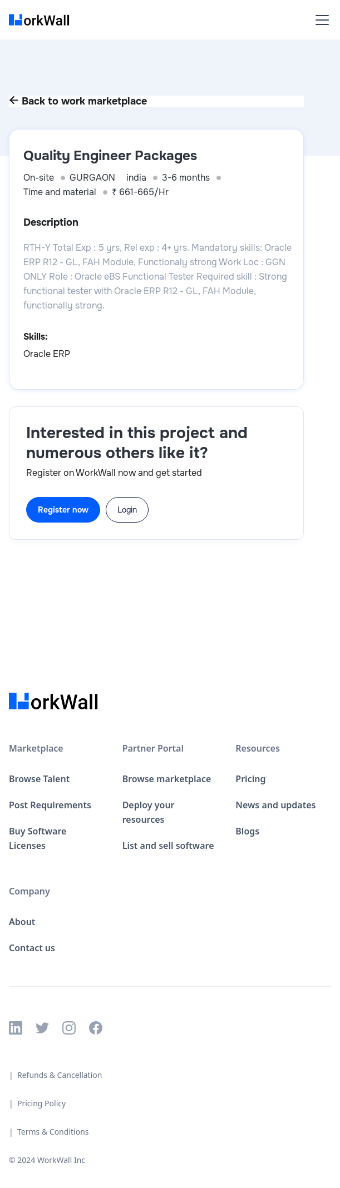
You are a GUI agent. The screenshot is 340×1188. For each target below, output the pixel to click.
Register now (63, 510)
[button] (320, 20)
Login (127, 510)
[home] (42, 20)
